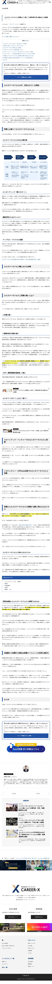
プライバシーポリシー (7, 948)
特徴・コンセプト (32, 943)
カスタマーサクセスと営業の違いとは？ (13, 49)
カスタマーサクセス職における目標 (12, 47)
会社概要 (30, 950)
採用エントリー (31, 966)
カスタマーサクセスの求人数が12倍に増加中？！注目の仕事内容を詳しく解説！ (21, 259)
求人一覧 (4, 967)
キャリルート (5, 963)
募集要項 (30, 963)
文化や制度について (13, 917)
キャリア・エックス (14, 24)
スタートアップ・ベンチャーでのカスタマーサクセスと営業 (18, 51)
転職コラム (4, 961)
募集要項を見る (39, 917)
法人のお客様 (5, 943)
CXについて (31, 940)
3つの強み (30, 945)
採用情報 (30, 958)
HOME (2, 940)
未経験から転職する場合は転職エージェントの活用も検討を (18, 57)
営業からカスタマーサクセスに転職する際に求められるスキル (18, 55)
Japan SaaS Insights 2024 (25, 525)
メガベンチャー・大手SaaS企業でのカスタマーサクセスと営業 (19, 53)
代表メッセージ (31, 948)
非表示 (26, 40)
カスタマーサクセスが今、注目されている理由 (14, 43)
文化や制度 (30, 961)
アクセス (30, 953)
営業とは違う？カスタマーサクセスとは (13, 45)
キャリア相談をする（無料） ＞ (26, 77)
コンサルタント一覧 (8, 958)
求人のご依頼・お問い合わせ (8, 945)
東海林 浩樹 (10, 776)
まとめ (5, 59)
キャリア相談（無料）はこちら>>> (10, 36)
